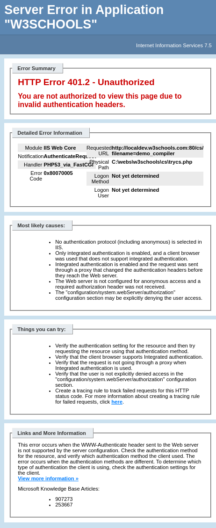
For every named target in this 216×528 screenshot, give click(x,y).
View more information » (48, 478)
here (116, 402)
